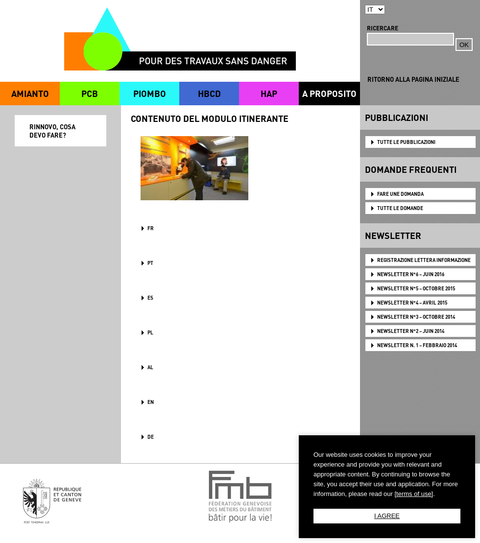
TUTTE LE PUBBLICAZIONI (406, 142)
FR (150, 228)
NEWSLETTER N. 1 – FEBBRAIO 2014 (417, 345)
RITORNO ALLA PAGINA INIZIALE (413, 79)
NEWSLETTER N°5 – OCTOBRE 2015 (416, 288)
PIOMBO (149, 93)
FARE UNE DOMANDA (400, 194)
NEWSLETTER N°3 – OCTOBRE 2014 (416, 317)
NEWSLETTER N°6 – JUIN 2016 (410, 274)
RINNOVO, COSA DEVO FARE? (52, 130)
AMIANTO (30, 93)
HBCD (209, 93)
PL (150, 332)
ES (150, 298)
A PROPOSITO (329, 93)
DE (150, 437)
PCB (89, 93)
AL (150, 367)
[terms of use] (413, 493)
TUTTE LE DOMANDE (400, 208)
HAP (269, 93)
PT (150, 263)
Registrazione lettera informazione (424, 260)
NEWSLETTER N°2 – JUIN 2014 (410, 331)
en (150, 402)
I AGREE (387, 515)
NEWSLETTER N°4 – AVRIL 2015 (412, 303)
